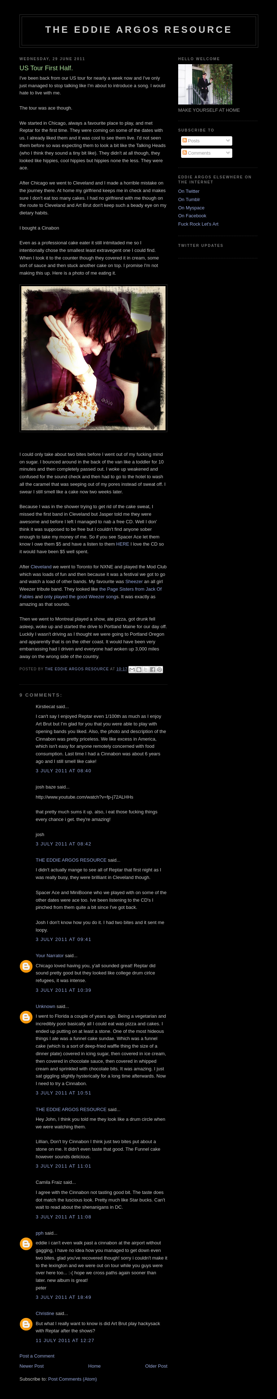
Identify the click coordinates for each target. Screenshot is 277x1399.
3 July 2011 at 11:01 (63, 1166)
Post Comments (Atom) (72, 1379)
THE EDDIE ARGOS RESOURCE (139, 29)
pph (40, 1233)
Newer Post (31, 1366)
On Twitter (188, 191)
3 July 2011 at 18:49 (63, 1297)
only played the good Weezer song (80, 596)
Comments (197, 153)
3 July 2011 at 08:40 (63, 770)
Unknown (45, 1006)
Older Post (156, 1366)
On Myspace (191, 207)
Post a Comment (36, 1356)
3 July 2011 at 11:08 (63, 1217)
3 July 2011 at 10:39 (63, 990)
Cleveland (41, 566)
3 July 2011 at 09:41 (63, 939)
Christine (45, 1313)
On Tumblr (189, 199)
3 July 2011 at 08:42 (63, 844)
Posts (191, 140)
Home (94, 1366)
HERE (122, 544)
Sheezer (133, 581)
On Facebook (192, 215)
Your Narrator (50, 955)
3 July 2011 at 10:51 (63, 1093)
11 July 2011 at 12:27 (65, 1340)
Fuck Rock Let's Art (198, 224)
